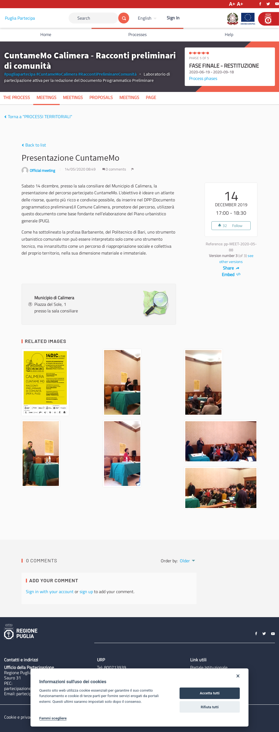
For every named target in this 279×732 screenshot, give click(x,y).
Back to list (34, 145)
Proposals (101, 97)
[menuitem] (148, 18)
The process (16, 97)
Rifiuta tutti (210, 707)
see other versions (236, 259)
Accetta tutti (210, 693)
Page (151, 97)
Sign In (173, 17)
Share (231, 268)
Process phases (203, 78)
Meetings (46, 97)
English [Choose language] (144, 18)
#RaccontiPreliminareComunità (107, 74)
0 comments (114, 169)
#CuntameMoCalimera (56, 74)
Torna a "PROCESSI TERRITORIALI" (38, 116)
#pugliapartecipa (19, 74)
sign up (86, 591)
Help (229, 34)
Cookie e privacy (19, 717)
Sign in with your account (50, 591)
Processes (137, 34)
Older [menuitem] (185, 560)
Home (45, 34)
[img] (5, 116)
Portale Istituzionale (209, 667)
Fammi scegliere (53, 718)
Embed (231, 274)
